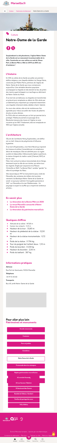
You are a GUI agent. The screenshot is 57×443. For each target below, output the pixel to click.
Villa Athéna (24, 398)
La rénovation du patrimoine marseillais (27, 210)
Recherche (35, 440)
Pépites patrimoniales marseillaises (26, 366)
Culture (11, 11)
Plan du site (25, 428)
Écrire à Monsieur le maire (18, 425)
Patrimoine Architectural (23, 11)
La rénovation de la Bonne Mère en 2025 (27, 202)
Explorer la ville (35, 428)
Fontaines (26, 329)
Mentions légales (47, 428)
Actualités (21, 440)
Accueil (15, 440)
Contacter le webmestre (11, 428)
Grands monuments (26, 322)
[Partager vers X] (13, 48)
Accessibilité (34, 432)
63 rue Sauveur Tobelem (24, 376)
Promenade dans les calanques (26, 358)
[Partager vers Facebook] (8, 48)
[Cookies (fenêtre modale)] (53, 434)
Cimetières (25, 344)
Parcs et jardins (26, 336)
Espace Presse (23, 432)
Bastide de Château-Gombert (23, 387)
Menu (28, 440)
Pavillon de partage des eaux (23, 392)
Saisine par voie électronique (37, 425)
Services (42, 440)
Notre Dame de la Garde (26, 351)
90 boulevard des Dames (24, 381)
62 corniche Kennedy (23, 370)
